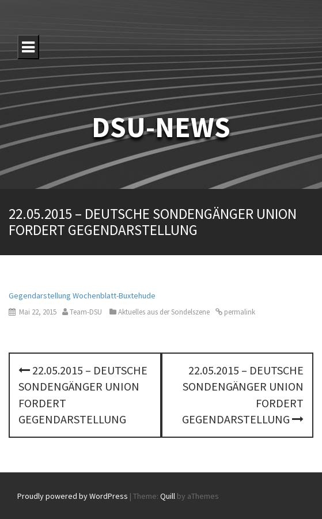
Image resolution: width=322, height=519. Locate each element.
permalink (238, 312)
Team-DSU (86, 312)
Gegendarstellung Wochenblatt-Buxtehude (82, 295)
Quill (167, 496)
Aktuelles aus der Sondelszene (164, 312)
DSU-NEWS (161, 127)
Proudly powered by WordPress (72, 496)
